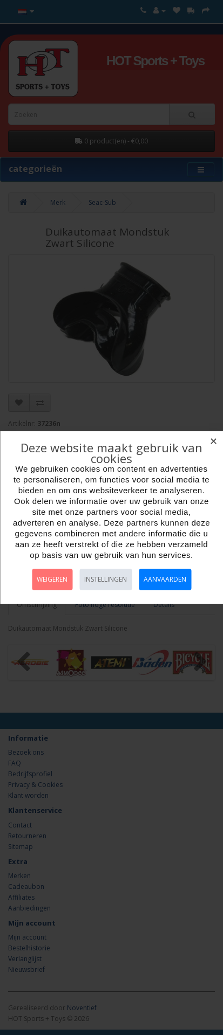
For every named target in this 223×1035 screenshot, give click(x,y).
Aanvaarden (165, 579)
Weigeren (52, 579)
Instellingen (105, 579)
